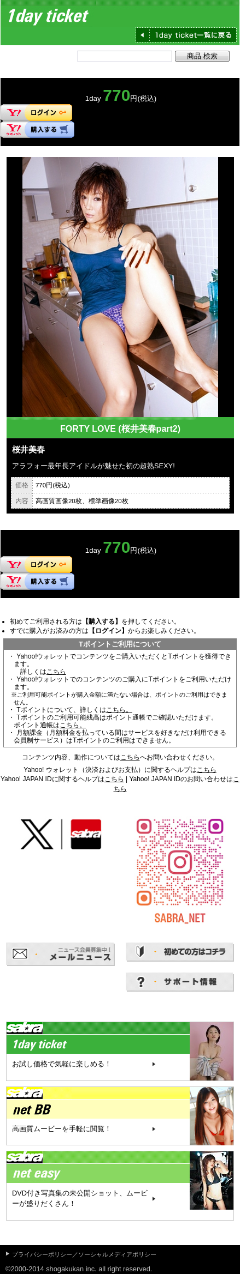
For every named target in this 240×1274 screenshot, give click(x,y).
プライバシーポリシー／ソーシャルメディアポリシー (84, 1254)
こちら (56, 671)
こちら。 (119, 710)
